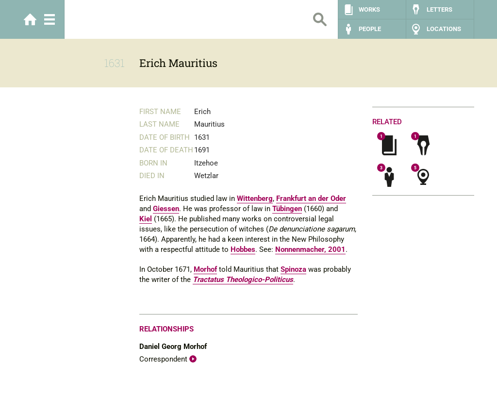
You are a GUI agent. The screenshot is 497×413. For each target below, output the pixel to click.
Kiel (145, 219)
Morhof (205, 269)
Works (369, 9)
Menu (49, 19)
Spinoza (293, 269)
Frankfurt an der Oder (311, 198)
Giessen (166, 208)
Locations (444, 29)
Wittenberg (255, 198)
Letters (439, 9)
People (370, 29)
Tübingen (287, 208)
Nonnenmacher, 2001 (310, 249)
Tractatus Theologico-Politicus (243, 279)
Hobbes (243, 249)
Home (30, 19)
